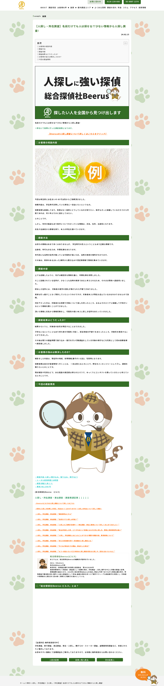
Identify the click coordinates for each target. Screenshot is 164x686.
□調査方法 (41, 49)
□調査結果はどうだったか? (47, 54)
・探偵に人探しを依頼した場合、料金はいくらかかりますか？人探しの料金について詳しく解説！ (68, 509)
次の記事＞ (110, 659)
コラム (126, 7)
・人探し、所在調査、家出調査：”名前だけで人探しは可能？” (56, 519)
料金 (120, 7)
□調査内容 (41, 51)
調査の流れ (112, 7)
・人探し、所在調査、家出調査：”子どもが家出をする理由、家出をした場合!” (62, 546)
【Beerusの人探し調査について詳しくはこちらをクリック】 (77, 133)
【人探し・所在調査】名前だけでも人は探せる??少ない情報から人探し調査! (74, 683)
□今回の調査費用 (44, 59)
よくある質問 (100, 7)
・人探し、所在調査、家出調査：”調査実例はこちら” (53, 514)
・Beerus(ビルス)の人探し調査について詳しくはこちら (54, 503)
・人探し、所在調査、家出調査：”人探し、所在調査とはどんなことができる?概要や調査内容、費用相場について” (74, 535)
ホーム (22, 683)
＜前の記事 (54, 659)
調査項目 (52, 7)
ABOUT (43, 7)
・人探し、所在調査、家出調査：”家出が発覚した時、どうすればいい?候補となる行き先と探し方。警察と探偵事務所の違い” (78, 530)
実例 (28, 683)
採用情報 (142, 7)
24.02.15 (125, 34)
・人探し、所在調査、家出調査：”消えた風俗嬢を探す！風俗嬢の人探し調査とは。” (64, 541)
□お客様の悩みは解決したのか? (49, 57)
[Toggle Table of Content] (124, 43)
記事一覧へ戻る (82, 659)
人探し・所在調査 (38, 683)
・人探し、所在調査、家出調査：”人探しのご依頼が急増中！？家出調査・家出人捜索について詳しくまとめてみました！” (77, 525)
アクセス (133, 7)
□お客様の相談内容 (44, 46)
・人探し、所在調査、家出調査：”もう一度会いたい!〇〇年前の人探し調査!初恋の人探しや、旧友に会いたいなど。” (75, 551)
